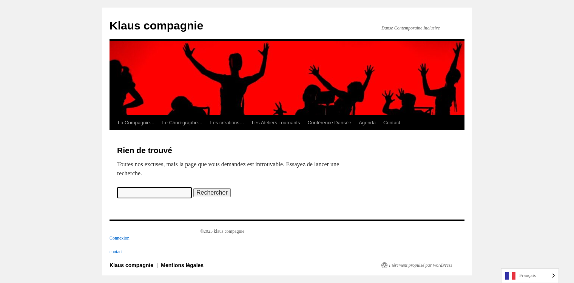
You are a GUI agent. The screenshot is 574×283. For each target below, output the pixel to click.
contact (116, 251)
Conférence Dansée (330, 122)
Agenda (367, 122)
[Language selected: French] (530, 275)
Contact (391, 122)
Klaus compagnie (156, 25)
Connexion (120, 238)
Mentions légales (182, 265)
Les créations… (227, 122)
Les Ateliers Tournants (276, 122)
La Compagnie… (136, 122)
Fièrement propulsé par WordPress (420, 265)
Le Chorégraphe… (182, 122)
